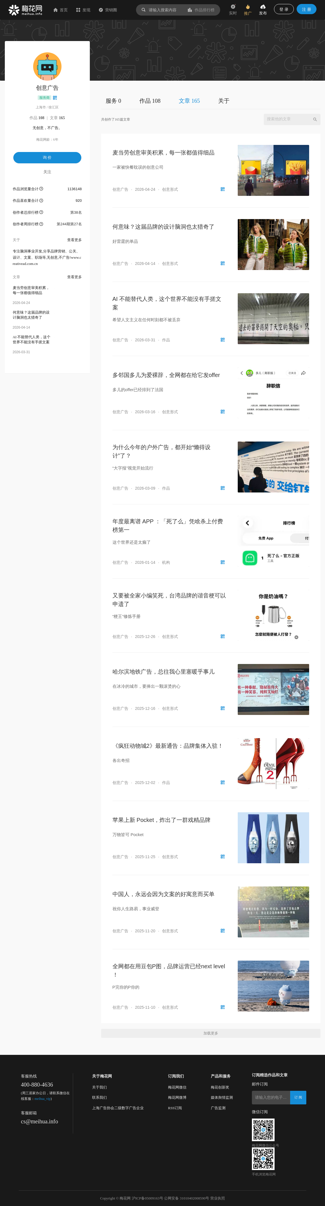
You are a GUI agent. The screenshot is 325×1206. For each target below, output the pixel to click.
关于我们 (99, 1087)
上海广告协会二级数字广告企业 (118, 1108)
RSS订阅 (175, 1108)
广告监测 (218, 1108)
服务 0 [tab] (113, 101)
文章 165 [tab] (189, 101)
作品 (36, 118)
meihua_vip (43, 1099)
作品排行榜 (201, 10)
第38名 (76, 212)
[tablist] (210, 100)
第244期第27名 (69, 224)
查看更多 (74, 240)
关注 (47, 172)
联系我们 (99, 1097)
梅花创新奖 (220, 1087)
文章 (57, 118)
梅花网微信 (177, 1087)
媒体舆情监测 (222, 1097)
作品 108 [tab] (150, 101)
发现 (83, 10)
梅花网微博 (177, 1097)
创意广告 (120, 189)
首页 (61, 10)
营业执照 (217, 1198)
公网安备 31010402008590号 (186, 1198)
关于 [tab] (224, 101)
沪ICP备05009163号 (147, 1198)
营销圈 (108, 10)
